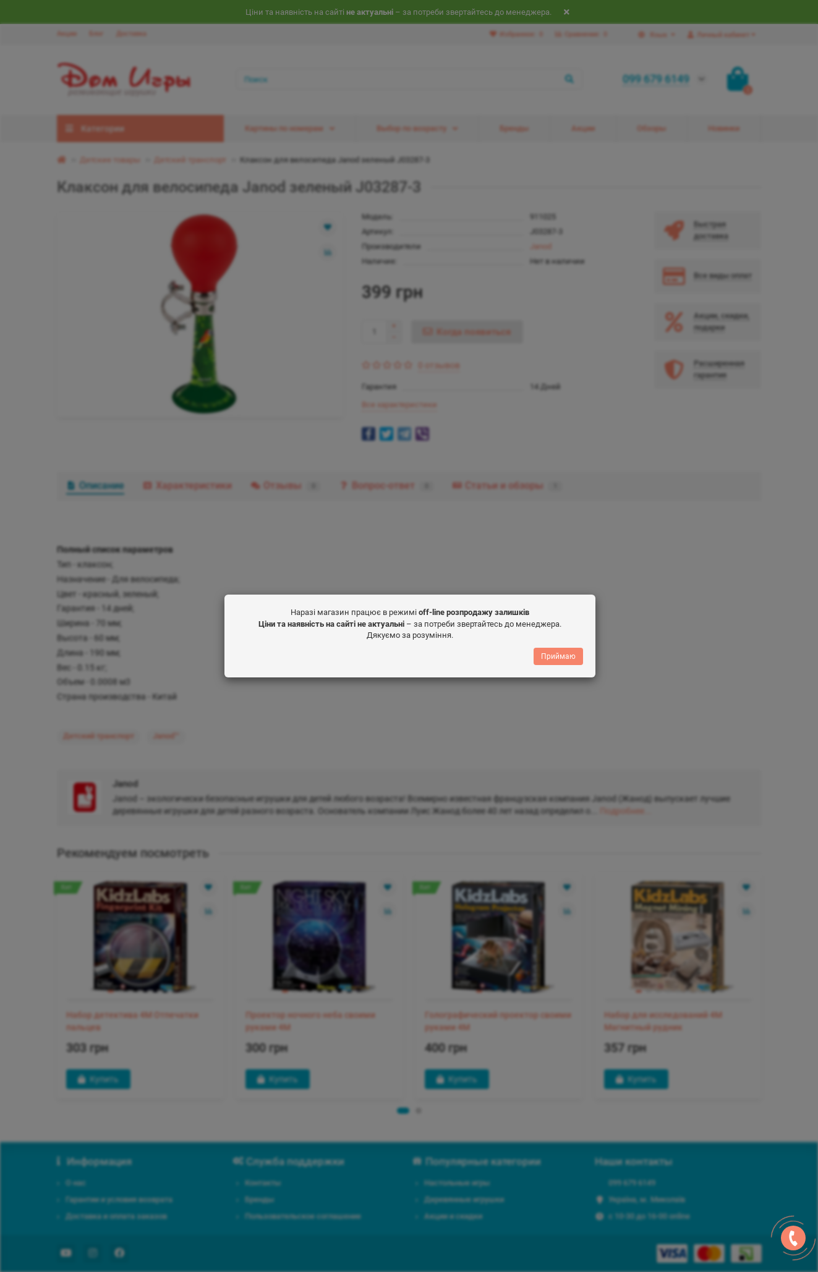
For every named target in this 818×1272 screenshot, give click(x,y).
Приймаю (558, 659)
